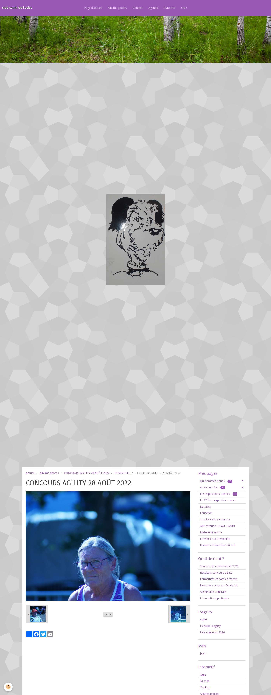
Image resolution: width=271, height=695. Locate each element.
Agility (203, 619)
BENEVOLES (122, 473)
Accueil (30, 473)
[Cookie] (8, 687)
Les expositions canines (218, 494)
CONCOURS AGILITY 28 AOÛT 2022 (86, 473)
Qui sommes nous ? (216, 481)
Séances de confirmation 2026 (219, 566)
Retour (108, 614)
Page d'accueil (93, 8)
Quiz (184, 8)
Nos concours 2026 (212, 632)
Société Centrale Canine (215, 519)
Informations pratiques (214, 598)
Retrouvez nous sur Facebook (219, 585)
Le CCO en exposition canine (218, 500)
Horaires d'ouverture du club (218, 545)
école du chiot (212, 487)
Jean (203, 653)
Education (206, 513)
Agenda (153, 8)
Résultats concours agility (216, 572)
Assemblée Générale (213, 592)
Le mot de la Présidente (215, 539)
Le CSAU (205, 506)
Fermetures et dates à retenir (218, 579)
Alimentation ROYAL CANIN (217, 526)
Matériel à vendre (211, 532)
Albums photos (117, 8)
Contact (138, 8)
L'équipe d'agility (210, 626)
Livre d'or (169, 8)
